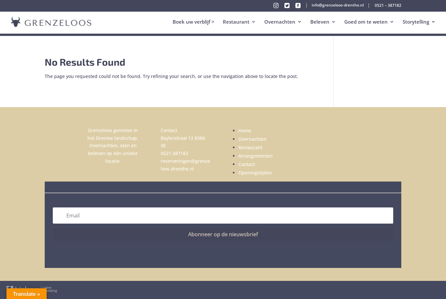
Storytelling (416, 22)
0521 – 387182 (388, 6)
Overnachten (279, 22)
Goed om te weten (366, 22)
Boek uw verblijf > (193, 22)
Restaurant (236, 22)
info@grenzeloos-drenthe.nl (338, 5)
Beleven (319, 22)
